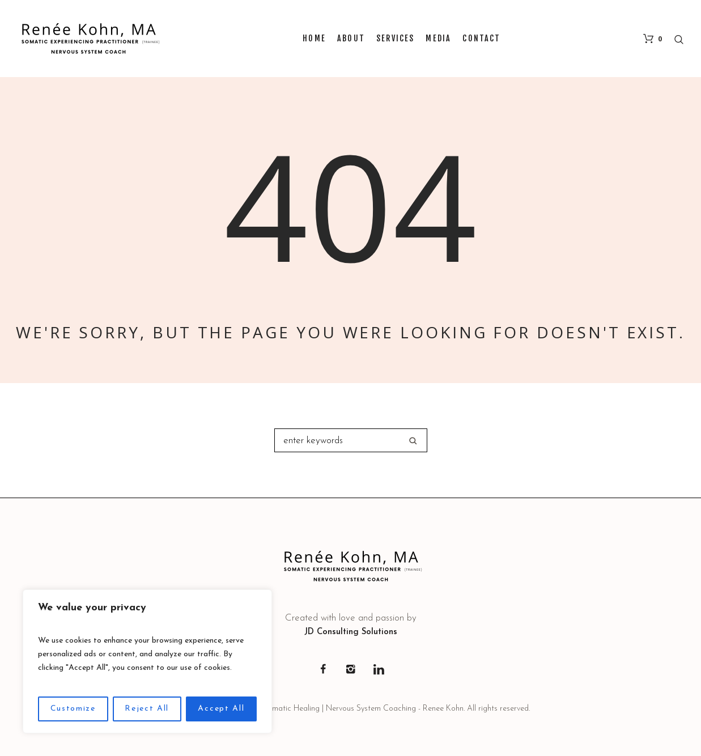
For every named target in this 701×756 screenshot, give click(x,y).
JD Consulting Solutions (350, 632)
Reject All (147, 708)
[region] (147, 661)
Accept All (221, 708)
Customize (73, 708)
